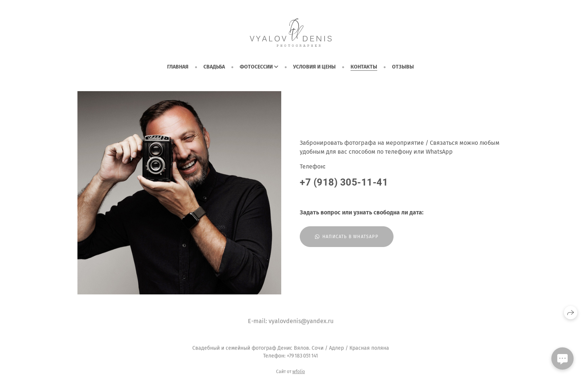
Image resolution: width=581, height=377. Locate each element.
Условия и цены (314, 67)
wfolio (298, 374)
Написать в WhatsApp (346, 236)
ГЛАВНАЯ (178, 67)
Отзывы (403, 67)
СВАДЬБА (214, 67)
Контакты (364, 67)
